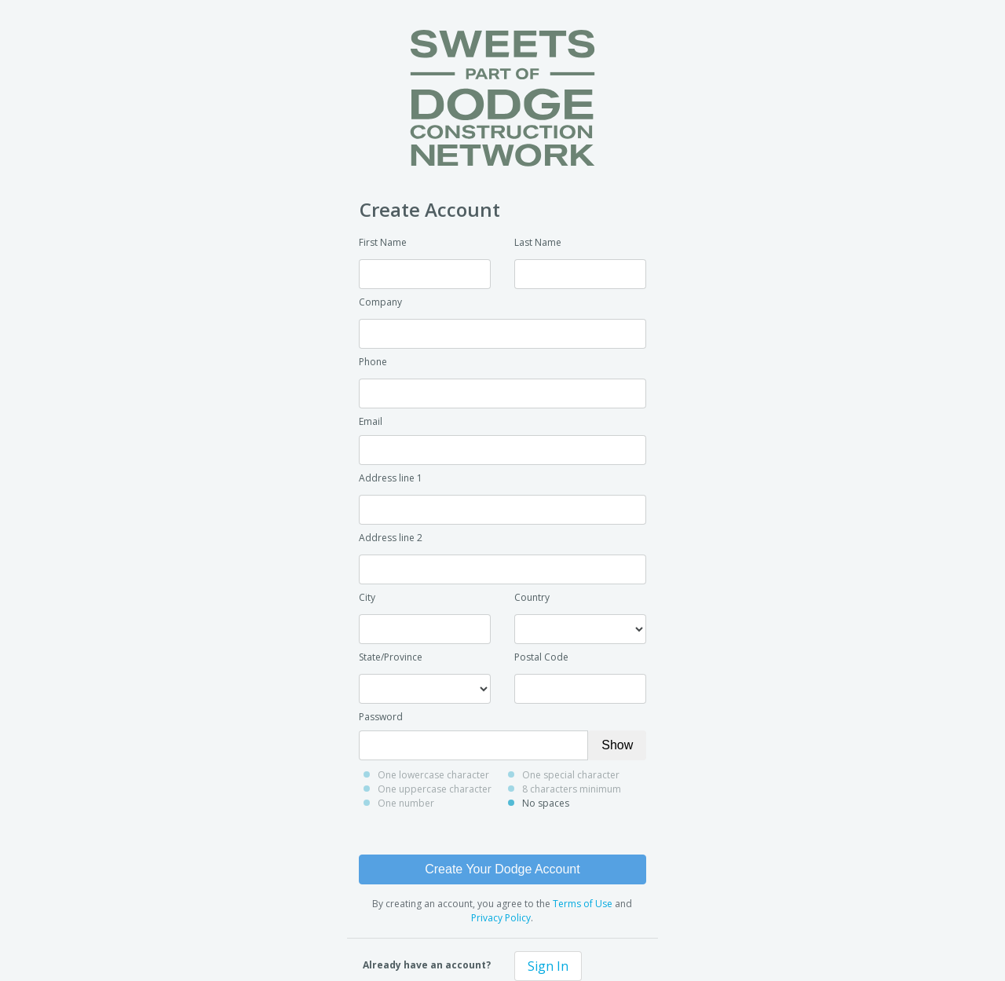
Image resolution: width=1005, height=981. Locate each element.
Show (617, 745)
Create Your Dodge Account (502, 869)
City (367, 597)
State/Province (390, 657)
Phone (373, 361)
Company (380, 302)
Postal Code (541, 657)
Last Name (537, 242)
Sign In (548, 966)
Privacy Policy (501, 917)
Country (532, 597)
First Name (383, 242)
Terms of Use (582, 903)
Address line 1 (390, 478)
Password (381, 716)
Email (370, 421)
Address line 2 (390, 537)
